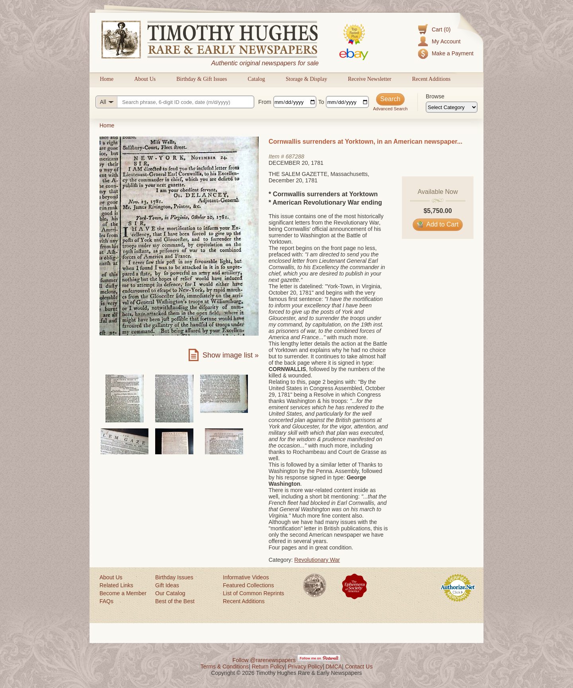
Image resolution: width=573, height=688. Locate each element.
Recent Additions (431, 79)
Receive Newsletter (369, 79)
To (321, 102)
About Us (145, 79)
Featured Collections (248, 585)
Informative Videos (246, 577)
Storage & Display (306, 79)
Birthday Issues (174, 577)
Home (106, 79)
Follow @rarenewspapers (264, 660)
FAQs (106, 601)
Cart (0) (441, 29)
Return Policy (268, 666)
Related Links (116, 585)
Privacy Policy (305, 666)
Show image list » (231, 355)
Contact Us (358, 666)
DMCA (333, 666)
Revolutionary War (317, 560)
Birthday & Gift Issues (201, 79)
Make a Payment (453, 53)
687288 (295, 156)
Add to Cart (438, 224)
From (264, 102)
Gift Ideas (167, 585)
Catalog (256, 79)
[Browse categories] (451, 107)
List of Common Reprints (253, 593)
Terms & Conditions (225, 666)
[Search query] (175, 102)
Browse (435, 96)
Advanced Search (390, 108)
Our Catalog (170, 593)
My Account (446, 41)
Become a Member (122, 593)
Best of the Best (175, 601)
